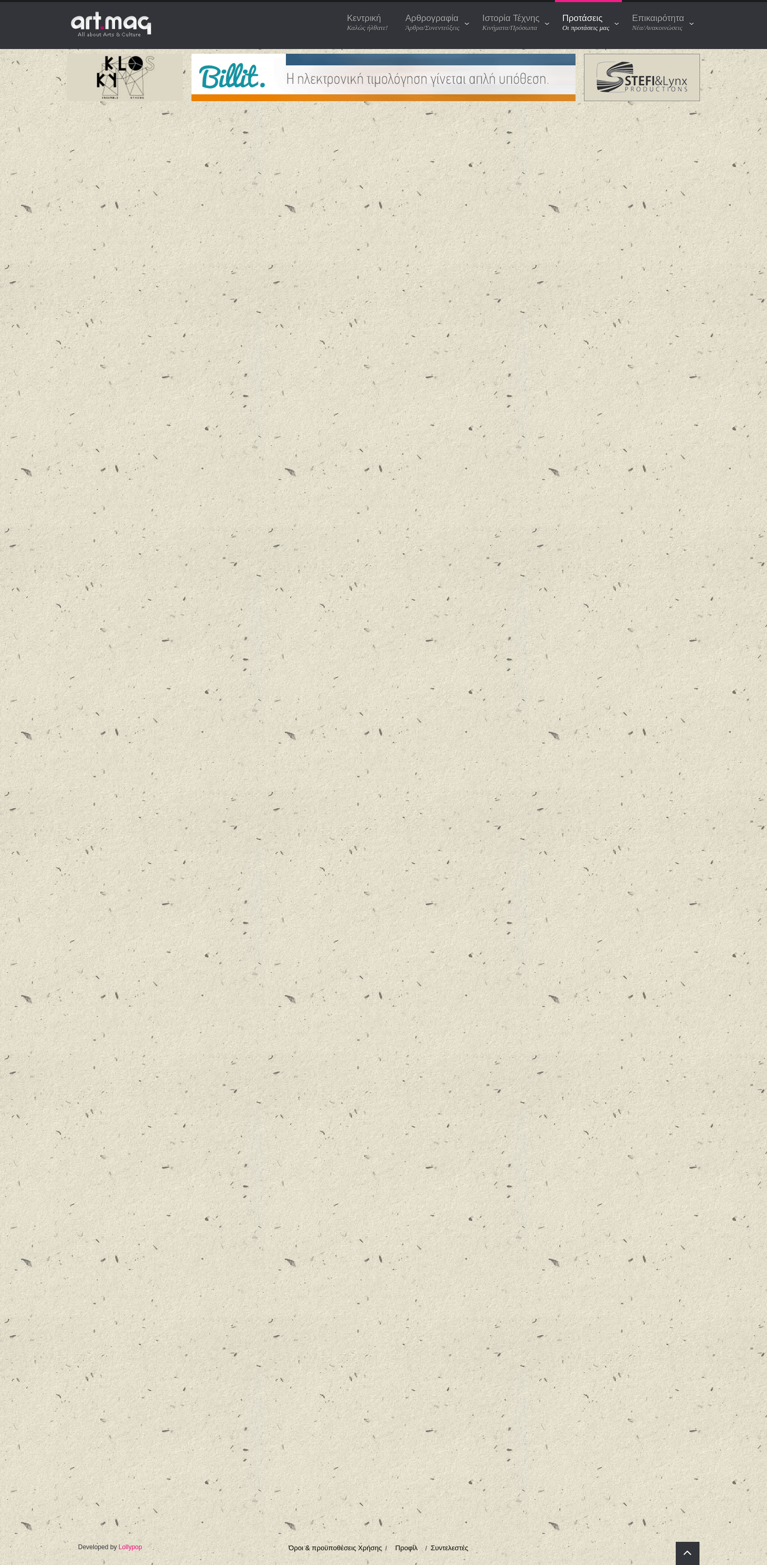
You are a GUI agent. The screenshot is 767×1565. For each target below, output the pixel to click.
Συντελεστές (449, 1548)
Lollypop (130, 1547)
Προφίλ (406, 1548)
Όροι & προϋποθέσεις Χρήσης (335, 1548)
